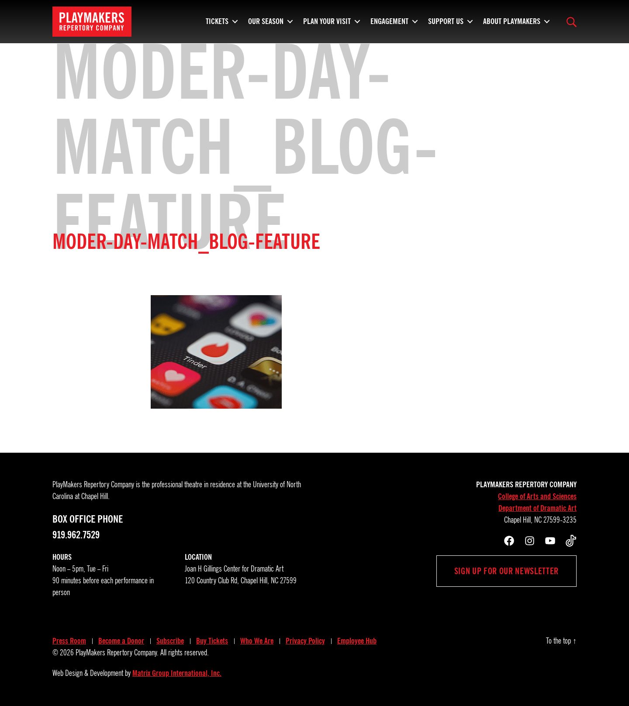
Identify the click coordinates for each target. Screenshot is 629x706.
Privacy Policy (305, 641)
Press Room (69, 641)
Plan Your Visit (327, 24)
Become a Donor (121, 641)
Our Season (265, 24)
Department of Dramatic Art (537, 508)
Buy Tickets (212, 641)
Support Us (445, 24)
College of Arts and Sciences (537, 496)
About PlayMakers (511, 24)
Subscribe (170, 641)
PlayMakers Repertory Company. (117, 653)
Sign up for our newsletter (506, 571)
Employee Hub (357, 641)
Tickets (217, 24)
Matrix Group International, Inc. (176, 673)
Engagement (389, 24)
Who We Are (256, 641)
